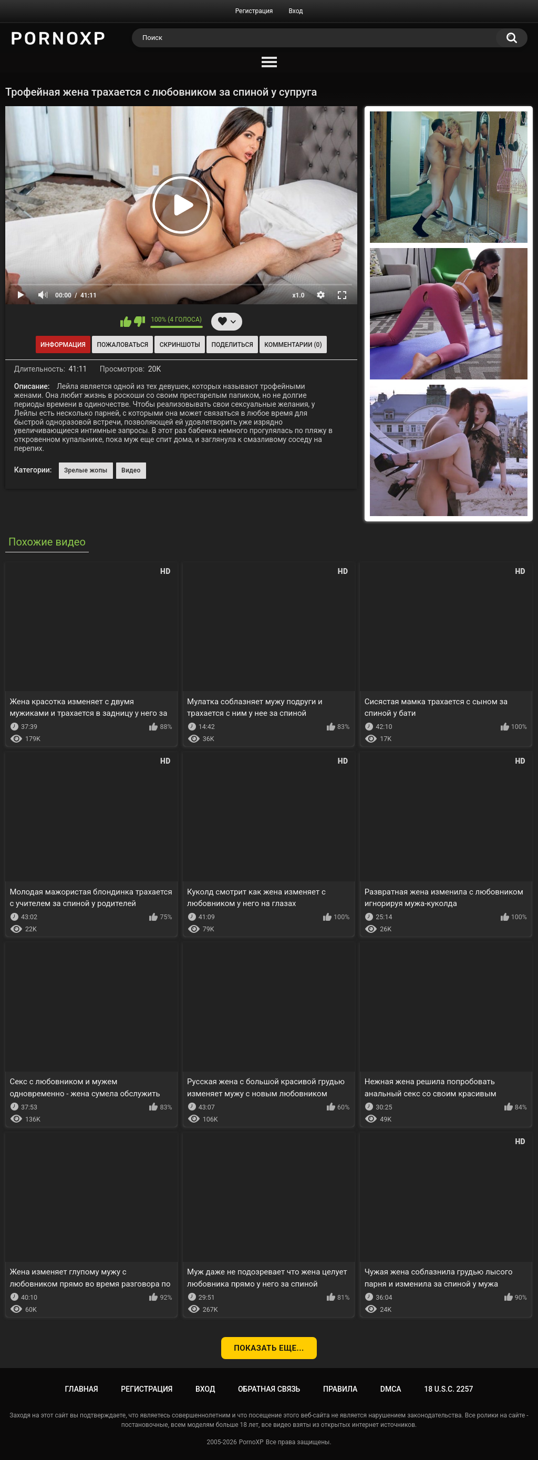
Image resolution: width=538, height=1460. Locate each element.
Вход (295, 11)
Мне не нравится (139, 321)
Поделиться (232, 344)
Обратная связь (269, 1389)
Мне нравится (125, 321)
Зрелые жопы (86, 470)
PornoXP (251, 1442)
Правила (340, 1389)
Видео (131, 470)
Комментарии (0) (293, 344)
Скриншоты (180, 344)
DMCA (390, 1389)
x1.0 (298, 295)
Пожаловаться (122, 344)
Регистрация (254, 11)
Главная (81, 1389)
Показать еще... (269, 1348)
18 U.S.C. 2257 (448, 1389)
